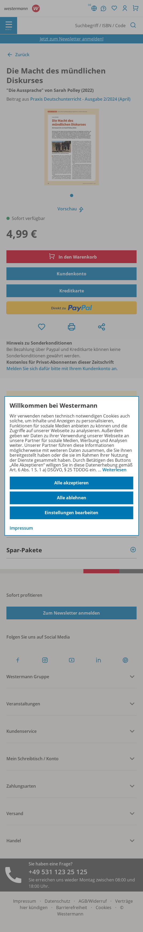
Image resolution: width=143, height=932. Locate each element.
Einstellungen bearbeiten (71, 513)
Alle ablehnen (71, 498)
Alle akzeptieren (71, 483)
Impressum (21, 528)
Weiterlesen (114, 470)
